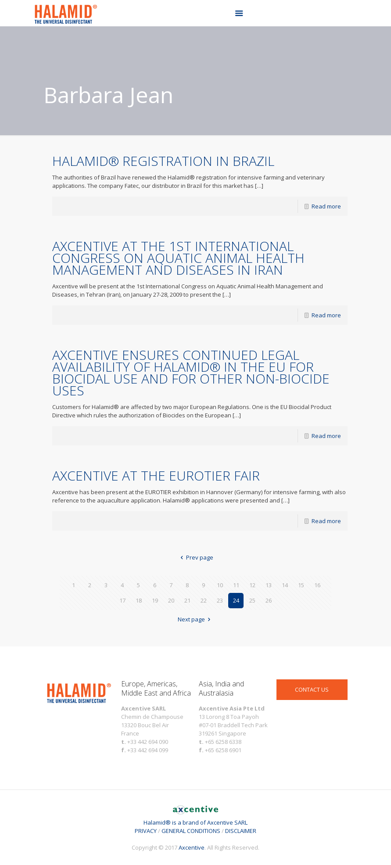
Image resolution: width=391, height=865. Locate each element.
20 (171, 600)
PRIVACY (146, 831)
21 (187, 600)
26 (268, 600)
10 (220, 585)
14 (285, 585)
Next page (195, 619)
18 (139, 600)
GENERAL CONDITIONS (190, 831)
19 (155, 600)
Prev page (195, 557)
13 (268, 585)
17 (122, 600)
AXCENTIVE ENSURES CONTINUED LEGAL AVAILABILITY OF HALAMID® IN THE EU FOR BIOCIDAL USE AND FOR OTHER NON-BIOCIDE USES (191, 372)
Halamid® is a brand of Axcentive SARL (195, 818)
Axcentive (191, 847)
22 (204, 600)
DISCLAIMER (240, 831)
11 (236, 585)
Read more (326, 206)
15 (301, 585)
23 (220, 600)
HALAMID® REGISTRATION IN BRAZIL (163, 161)
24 (236, 600)
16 (317, 585)
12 (252, 585)
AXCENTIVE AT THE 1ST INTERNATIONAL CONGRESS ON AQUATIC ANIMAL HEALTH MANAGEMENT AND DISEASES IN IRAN (178, 258)
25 (252, 600)
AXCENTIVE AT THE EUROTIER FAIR (156, 476)
